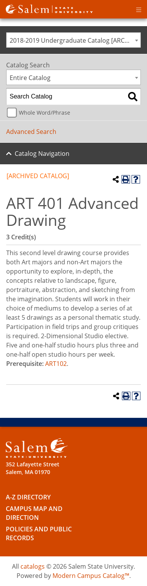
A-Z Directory (28, 497)
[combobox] (73, 40)
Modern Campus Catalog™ (90, 575)
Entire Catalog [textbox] (30, 77)
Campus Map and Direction (34, 513)
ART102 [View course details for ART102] (56, 363)
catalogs (32, 566)
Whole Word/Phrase (44, 112)
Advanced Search (31, 131)
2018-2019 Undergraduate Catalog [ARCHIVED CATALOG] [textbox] (75, 40)
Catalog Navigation (42, 153)
